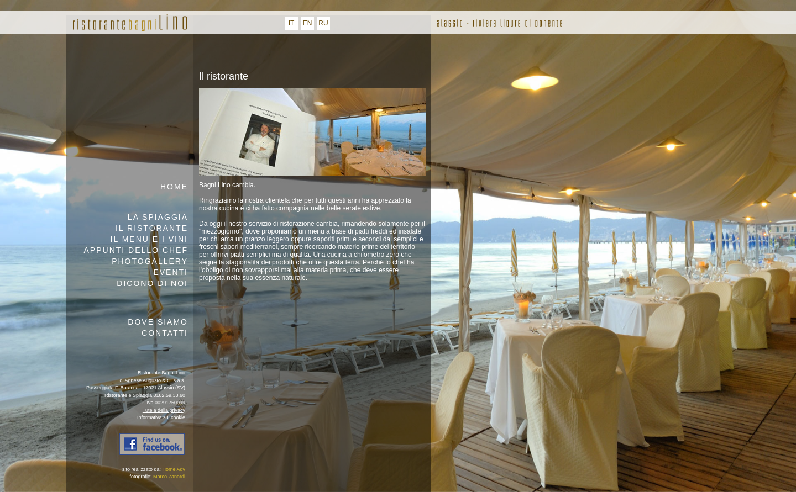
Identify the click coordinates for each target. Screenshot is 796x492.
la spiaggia (158, 217)
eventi (170, 272)
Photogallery (150, 261)
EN (307, 23)
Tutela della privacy (164, 410)
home (174, 186)
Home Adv (173, 469)
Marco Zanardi (169, 476)
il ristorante (152, 228)
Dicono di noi (152, 283)
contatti (165, 333)
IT (292, 23)
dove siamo (158, 322)
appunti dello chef (136, 250)
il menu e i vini (149, 239)
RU (323, 23)
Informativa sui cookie (161, 417)
